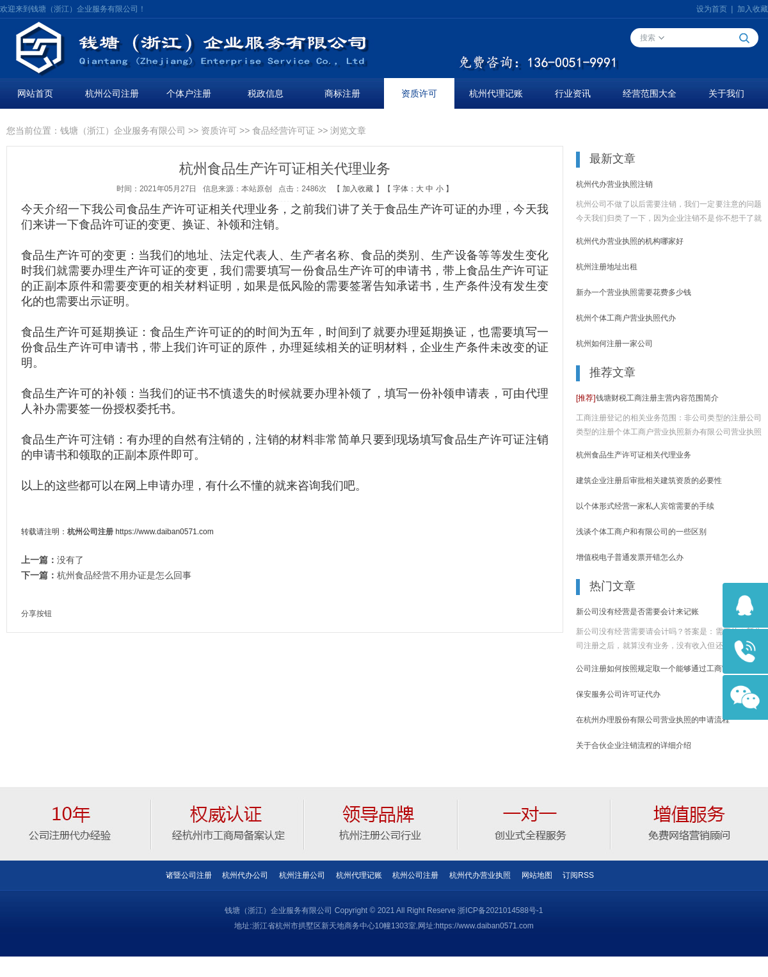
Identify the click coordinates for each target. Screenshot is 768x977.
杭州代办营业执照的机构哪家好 (630, 241)
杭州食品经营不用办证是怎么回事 (124, 575)
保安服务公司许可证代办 (618, 694)
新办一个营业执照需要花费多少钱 (633, 292)
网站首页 (35, 93)
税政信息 (266, 93)
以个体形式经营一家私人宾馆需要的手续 (645, 506)
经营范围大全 (649, 93)
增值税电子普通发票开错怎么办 (630, 557)
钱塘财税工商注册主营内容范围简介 (647, 397)
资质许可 (419, 93)
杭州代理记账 (496, 93)
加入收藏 (752, 8)
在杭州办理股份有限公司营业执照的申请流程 (653, 719)
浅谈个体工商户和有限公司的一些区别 (641, 531)
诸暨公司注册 (189, 875)
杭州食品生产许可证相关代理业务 (633, 454)
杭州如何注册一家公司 (614, 343)
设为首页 (711, 8)
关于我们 (726, 93)
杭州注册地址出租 (606, 266)
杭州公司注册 (112, 93)
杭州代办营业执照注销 (614, 184)
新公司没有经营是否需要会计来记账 (637, 611)
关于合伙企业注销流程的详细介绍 (633, 745)
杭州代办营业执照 (480, 875)
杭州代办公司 (245, 875)
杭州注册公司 (302, 875)
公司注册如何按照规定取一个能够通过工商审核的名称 (668, 668)
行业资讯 (573, 93)
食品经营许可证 (283, 130)
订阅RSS (578, 875)
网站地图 (537, 875)
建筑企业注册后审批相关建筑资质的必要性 (649, 480)
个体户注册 (188, 93)
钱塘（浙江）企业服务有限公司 (123, 130)
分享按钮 (36, 613)
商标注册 (342, 93)
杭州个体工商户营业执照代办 (626, 318)
